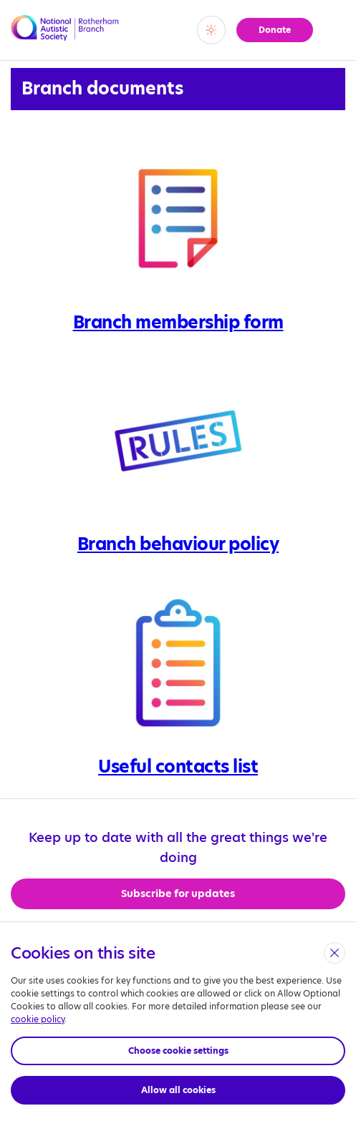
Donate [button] (275, 30)
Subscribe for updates (178, 893)
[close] (334, 953)
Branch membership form (178, 322)
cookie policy (37, 1019)
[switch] (211, 30)
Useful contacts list (178, 766)
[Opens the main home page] (66, 36)
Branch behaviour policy (178, 544)
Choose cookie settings (178, 1050)
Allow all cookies (178, 1090)
